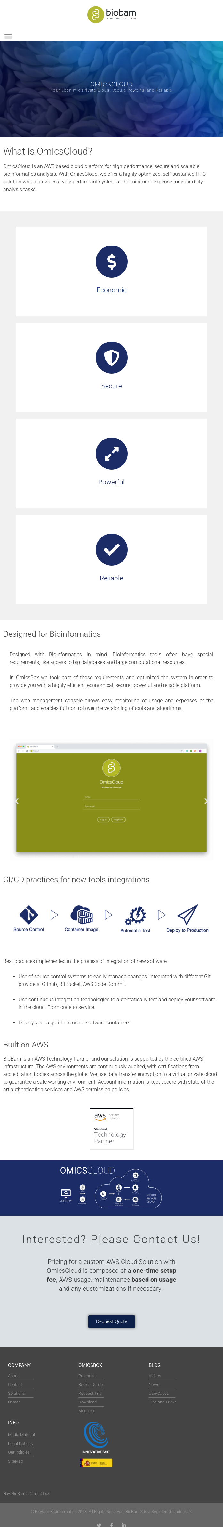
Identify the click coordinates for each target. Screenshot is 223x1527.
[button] (17, 801)
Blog (155, 1365)
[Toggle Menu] (8, 36)
